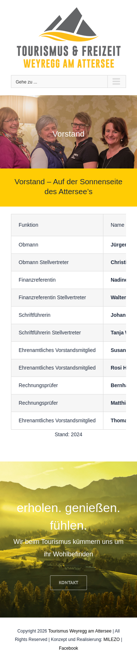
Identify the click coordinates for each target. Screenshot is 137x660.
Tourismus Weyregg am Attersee (79, 631)
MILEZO (111, 639)
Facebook (68, 648)
